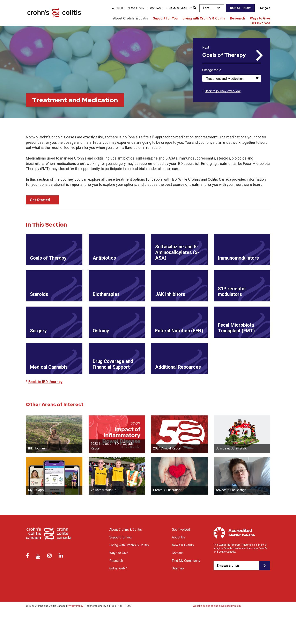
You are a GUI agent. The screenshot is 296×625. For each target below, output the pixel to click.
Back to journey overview (222, 91)
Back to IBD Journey (45, 392)
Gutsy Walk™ (118, 579)
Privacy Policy (75, 616)
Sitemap (178, 579)
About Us (118, 8)
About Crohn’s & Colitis (125, 540)
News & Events (137, 8)
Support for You (165, 18)
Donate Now (240, 8)
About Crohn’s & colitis (130, 18)
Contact (156, 8)
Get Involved (260, 23)
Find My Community (179, 8)
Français (264, 8)
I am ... (208, 8)
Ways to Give (260, 18)
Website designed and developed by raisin (217, 616)
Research (237, 18)
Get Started (40, 200)
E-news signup (228, 576)
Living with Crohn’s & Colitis (204, 18)
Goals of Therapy (224, 55)
